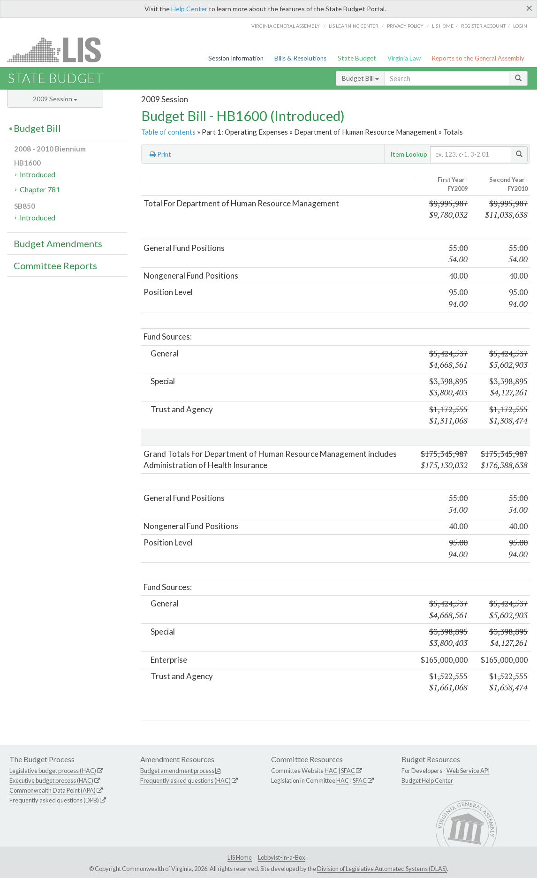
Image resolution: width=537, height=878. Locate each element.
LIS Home (239, 857)
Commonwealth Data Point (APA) (52, 790)
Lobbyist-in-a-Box (281, 857)
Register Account (483, 26)
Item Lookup (408, 154)
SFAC (348, 770)
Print (160, 154)
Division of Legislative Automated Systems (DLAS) (382, 868)
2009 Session (55, 99)
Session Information (236, 58)
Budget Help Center (427, 780)
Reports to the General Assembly (477, 58)
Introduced (37, 174)
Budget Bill (360, 78)
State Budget (357, 58)
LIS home (443, 26)
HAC (331, 770)
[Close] (529, 8)
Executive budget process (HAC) (51, 780)
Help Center (189, 9)
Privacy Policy (405, 26)
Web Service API (468, 770)
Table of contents (168, 132)
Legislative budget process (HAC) (52, 770)
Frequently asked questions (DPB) (54, 800)
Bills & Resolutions (300, 58)
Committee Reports (55, 265)
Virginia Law (404, 58)
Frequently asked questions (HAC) (185, 780)
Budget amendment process (177, 770)
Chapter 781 (40, 189)
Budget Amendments (58, 243)
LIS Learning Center (353, 26)
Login (520, 26)
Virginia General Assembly (285, 26)
